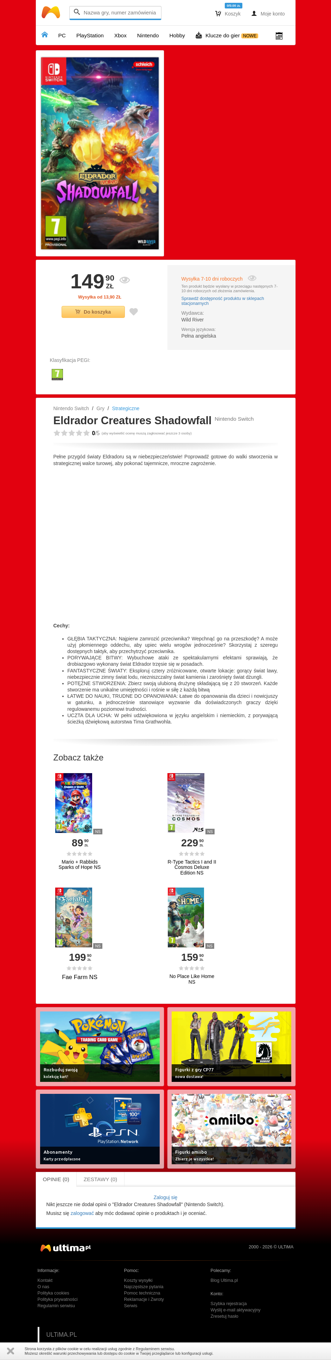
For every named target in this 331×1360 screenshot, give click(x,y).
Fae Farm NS (79, 977)
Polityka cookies (53, 1293)
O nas (44, 1286)
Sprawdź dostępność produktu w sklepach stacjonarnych (223, 301)
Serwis (131, 1305)
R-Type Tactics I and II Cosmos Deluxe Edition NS (191, 867)
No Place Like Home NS (192, 979)
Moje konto (268, 13)
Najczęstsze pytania (144, 1286)
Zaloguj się (166, 1197)
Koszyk (228, 13)
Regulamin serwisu (56, 1305)
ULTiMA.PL (61, 1334)
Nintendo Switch (71, 408)
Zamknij (10, 1351)
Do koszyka (93, 312)
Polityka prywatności (58, 1299)
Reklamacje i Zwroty (144, 1299)
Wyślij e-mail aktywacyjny (236, 1310)
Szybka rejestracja (229, 1303)
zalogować (82, 1213)
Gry (100, 408)
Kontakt (45, 1280)
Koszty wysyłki (138, 1280)
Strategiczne (126, 408)
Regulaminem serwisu (155, 1349)
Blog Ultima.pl (224, 1280)
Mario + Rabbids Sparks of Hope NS (80, 864)
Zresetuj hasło (224, 1316)
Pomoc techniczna (142, 1293)
